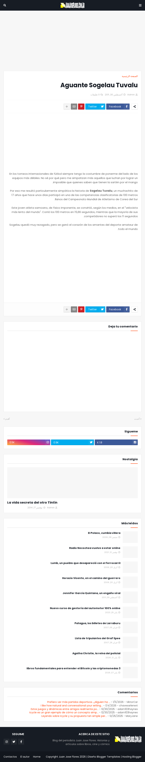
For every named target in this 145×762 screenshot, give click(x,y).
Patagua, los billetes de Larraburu (97, 623)
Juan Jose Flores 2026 (72, 756)
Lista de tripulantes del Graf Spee (97, 638)
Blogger (136, 756)
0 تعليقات (95, 94)
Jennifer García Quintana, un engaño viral (91, 593)
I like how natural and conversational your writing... (72, 705)
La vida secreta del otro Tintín (32, 502)
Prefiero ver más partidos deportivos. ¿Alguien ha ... (78, 702)
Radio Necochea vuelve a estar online (94, 548)
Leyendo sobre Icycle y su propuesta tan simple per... (74, 716)
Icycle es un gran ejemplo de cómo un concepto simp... (63, 712)
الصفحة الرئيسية (130, 76)
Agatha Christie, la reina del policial (96, 653)
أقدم (7, 419)
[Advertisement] (72, 40)
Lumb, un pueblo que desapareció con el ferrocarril (85, 563)
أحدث (137, 419)
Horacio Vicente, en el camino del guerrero (91, 578)
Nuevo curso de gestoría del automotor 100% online (85, 608)
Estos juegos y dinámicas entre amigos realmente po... (64, 709)
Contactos (10, 756)
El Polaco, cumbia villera (104, 533)
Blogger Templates (108, 756)
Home (37, 756)
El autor (25, 756)
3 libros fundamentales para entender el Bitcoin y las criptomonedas (73, 668)
